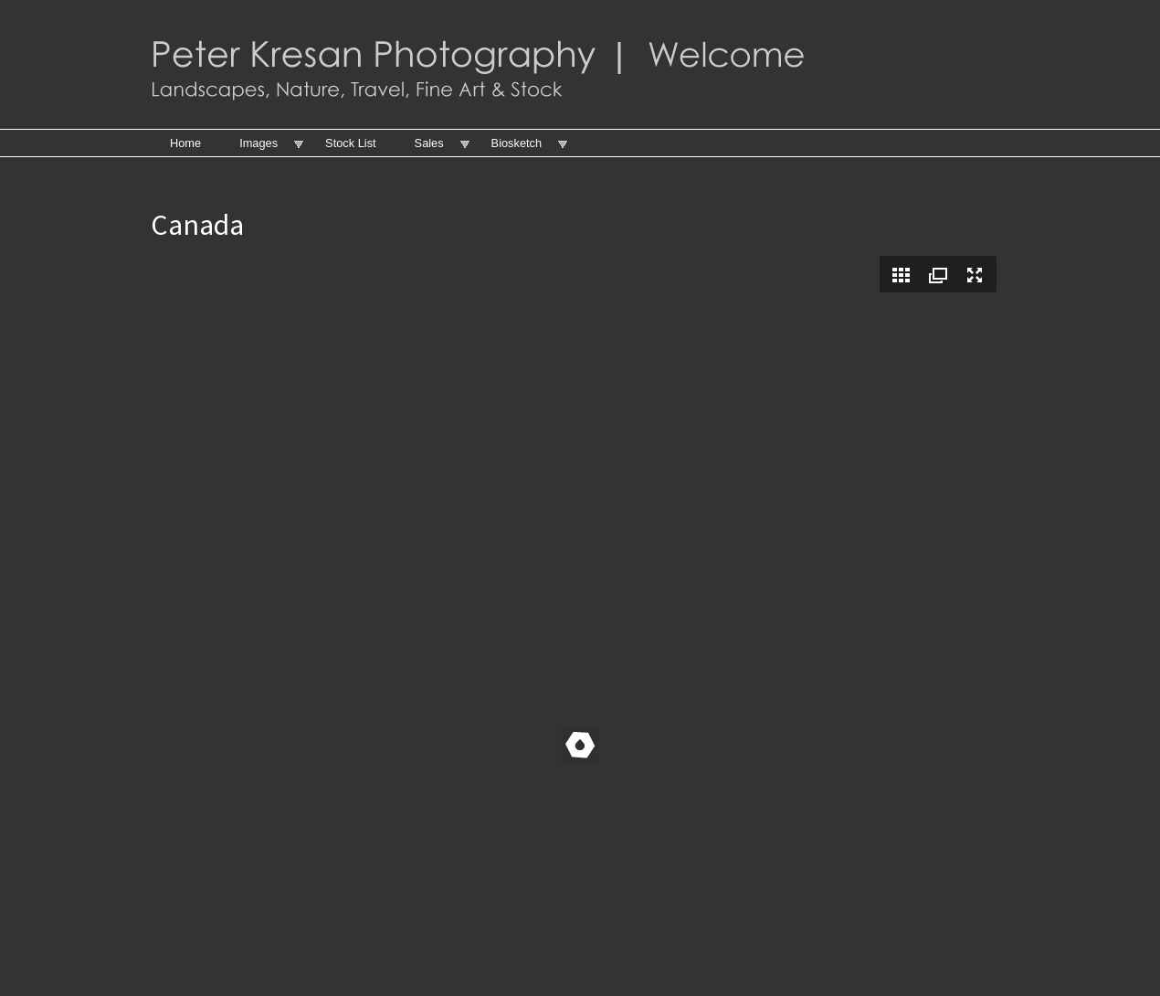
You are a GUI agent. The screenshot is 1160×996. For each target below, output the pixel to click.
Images (258, 143)
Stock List (350, 143)
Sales (429, 143)
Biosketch (516, 143)
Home (185, 143)
